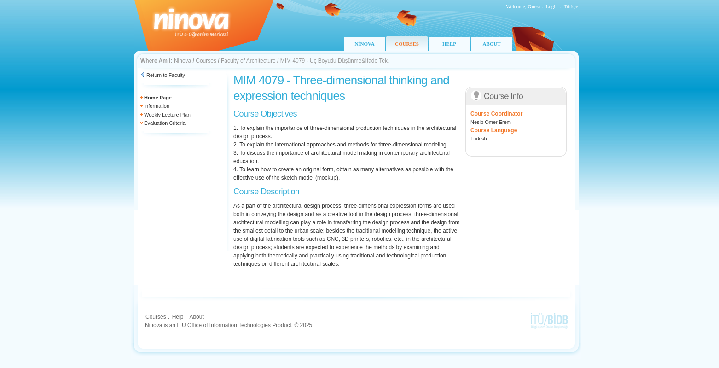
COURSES (407, 44)
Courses (206, 61)
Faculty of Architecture (248, 61)
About (196, 317)
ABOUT (491, 44)
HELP (449, 44)
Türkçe (571, 6)
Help (178, 317)
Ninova (182, 61)
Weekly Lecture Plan (167, 114)
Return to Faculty (165, 75)
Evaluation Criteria (165, 123)
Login (552, 6)
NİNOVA (364, 44)
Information (156, 106)
